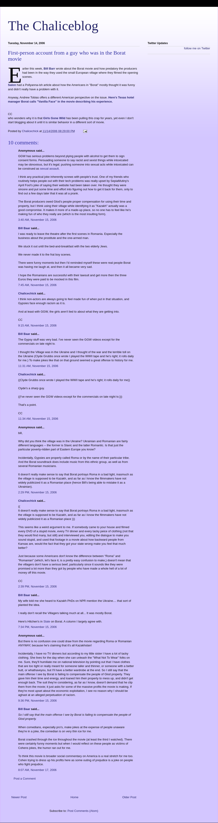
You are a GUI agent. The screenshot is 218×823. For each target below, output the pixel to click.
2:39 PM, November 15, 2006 (37, 586)
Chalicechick (27, 293)
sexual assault (49, 168)
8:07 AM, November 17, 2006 (37, 770)
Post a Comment (25, 778)
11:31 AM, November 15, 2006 (38, 366)
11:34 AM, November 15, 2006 (38, 418)
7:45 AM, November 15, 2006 (37, 285)
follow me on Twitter (197, 48)
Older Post (129, 797)
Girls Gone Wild (54, 118)
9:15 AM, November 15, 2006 (37, 325)
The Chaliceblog (53, 25)
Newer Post (19, 797)
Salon (12, 85)
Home (75, 797)
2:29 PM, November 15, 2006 (37, 492)
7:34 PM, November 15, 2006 (37, 627)
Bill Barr (49, 68)
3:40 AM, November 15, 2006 (37, 219)
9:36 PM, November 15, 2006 (37, 700)
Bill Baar (24, 228)
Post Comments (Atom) (82, 811)
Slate (46, 621)
